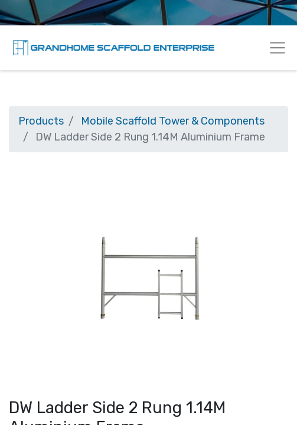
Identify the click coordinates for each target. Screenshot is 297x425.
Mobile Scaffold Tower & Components (173, 121)
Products (41, 121)
